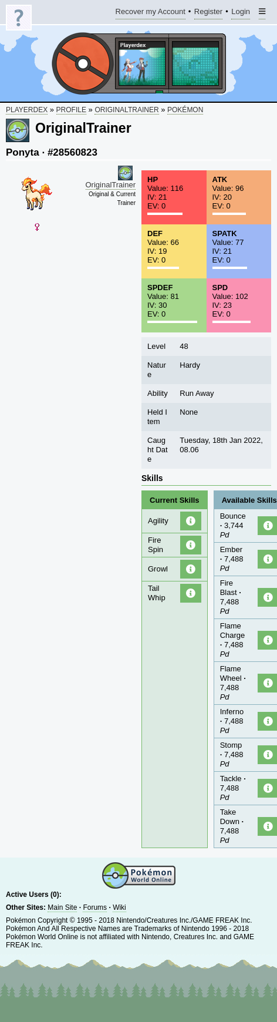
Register (208, 13)
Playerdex (27, 110)
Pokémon (185, 110)
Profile (71, 110)
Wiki (119, 907)
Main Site (62, 907)
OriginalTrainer (126, 110)
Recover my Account (150, 13)
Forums (95, 907)
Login (240, 13)
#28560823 (72, 152)
